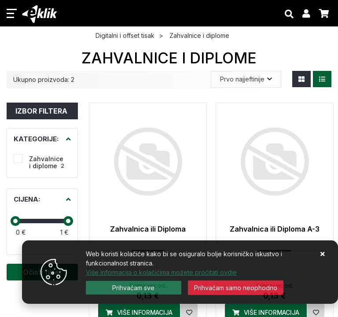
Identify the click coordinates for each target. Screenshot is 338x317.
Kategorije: (36, 139)
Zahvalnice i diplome (46, 162)
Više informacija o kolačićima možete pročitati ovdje (161, 272)
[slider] (15, 221)
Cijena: (27, 199)
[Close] (133, 288)
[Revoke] (235, 287)
